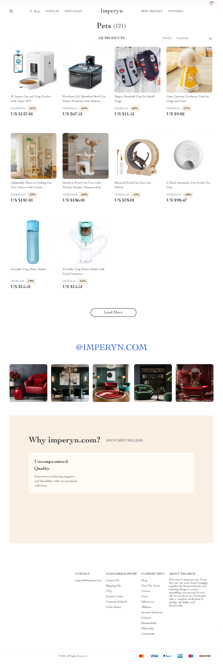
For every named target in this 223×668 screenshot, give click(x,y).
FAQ (109, 596)
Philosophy (147, 633)
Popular (52, 11)
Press (144, 601)
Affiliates (146, 612)
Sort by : (168, 43)
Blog (144, 585)
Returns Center (114, 601)
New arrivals (151, 11)
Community (148, 638)
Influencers (147, 606)
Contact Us (112, 585)
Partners (146, 622)
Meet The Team (150, 590)
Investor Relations (151, 617)
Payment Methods (116, 606)
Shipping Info (113, 590)
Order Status (113, 612)
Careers (146, 596)
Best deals (73, 11)
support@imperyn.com (88, 585)
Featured (176, 11)
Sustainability (149, 628)
